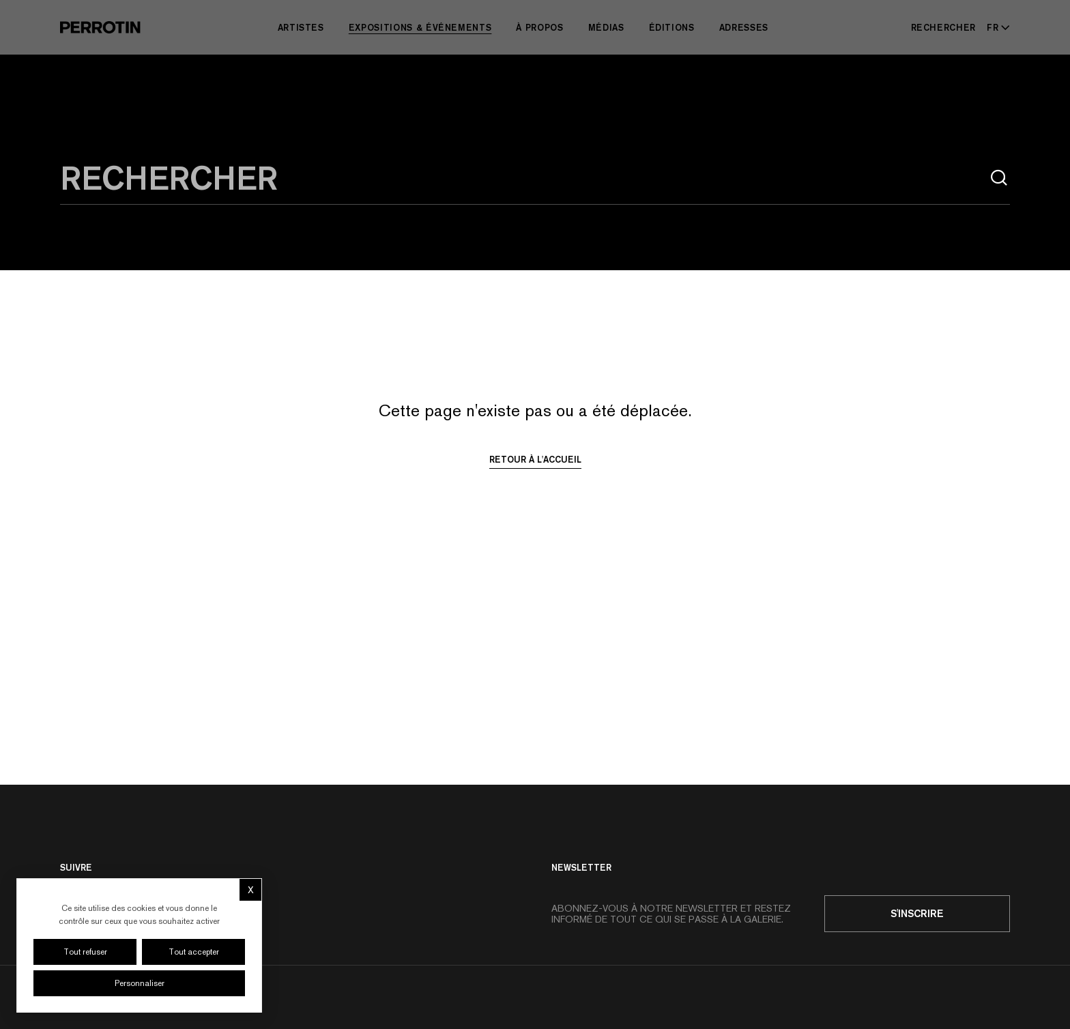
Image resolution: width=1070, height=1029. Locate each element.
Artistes (301, 27)
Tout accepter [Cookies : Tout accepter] (194, 951)
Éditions (672, 27)
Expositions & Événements (420, 27)
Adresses (743, 27)
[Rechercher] (944, 27)
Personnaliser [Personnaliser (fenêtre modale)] (139, 983)
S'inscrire (917, 913)
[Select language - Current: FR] (995, 27)
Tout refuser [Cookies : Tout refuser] (85, 951)
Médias (606, 27)
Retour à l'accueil (535, 459)
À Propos (539, 27)
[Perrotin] (100, 27)
